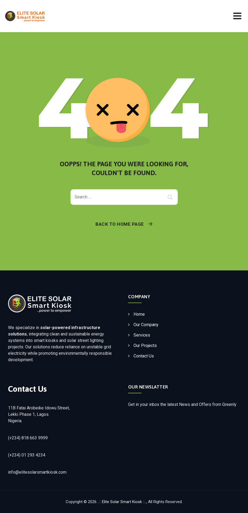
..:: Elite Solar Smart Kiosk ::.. (122, 501)
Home (139, 314)
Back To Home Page (119, 224)
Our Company (146, 324)
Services (142, 335)
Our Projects (145, 345)
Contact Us (144, 356)
